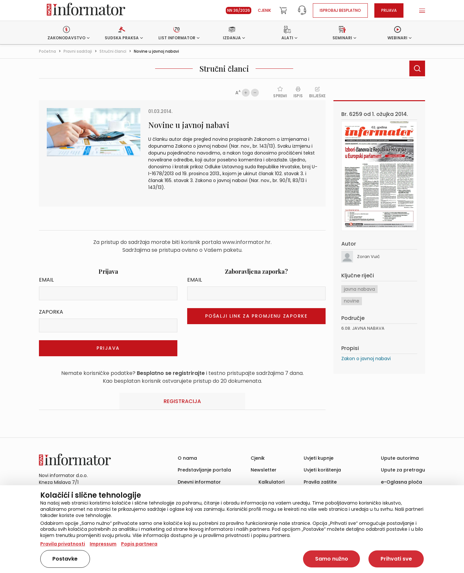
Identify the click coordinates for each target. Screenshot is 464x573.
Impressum (103, 544)
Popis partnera (139, 544)
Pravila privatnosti (62, 544)
